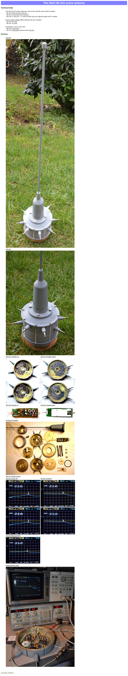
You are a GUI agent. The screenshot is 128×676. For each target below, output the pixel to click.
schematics (15, 28)
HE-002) (31, 30)
